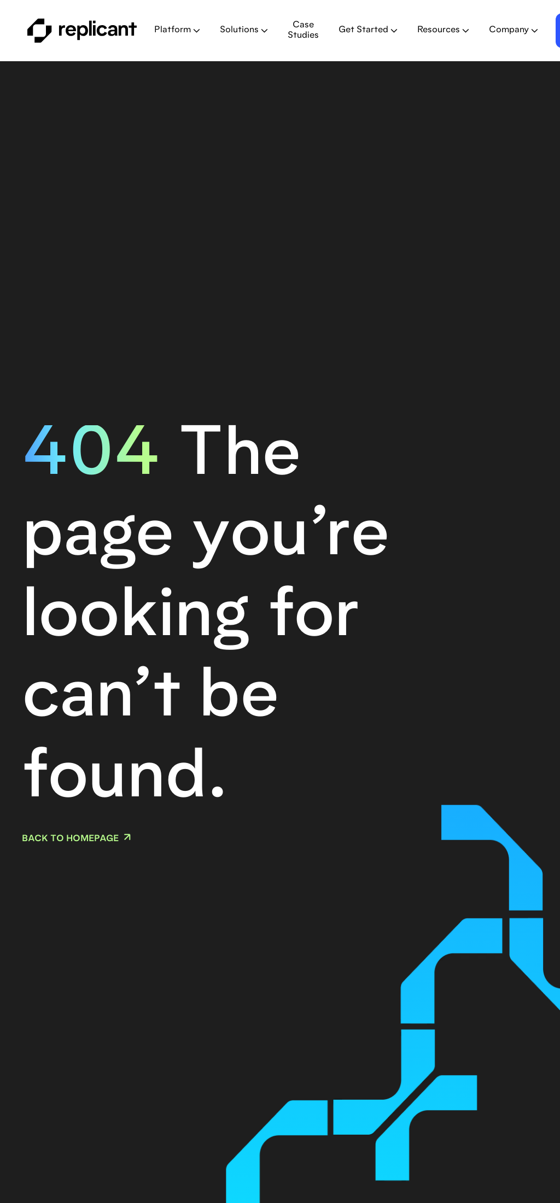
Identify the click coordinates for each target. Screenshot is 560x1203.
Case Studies (303, 30)
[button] (177, 30)
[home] (82, 31)
